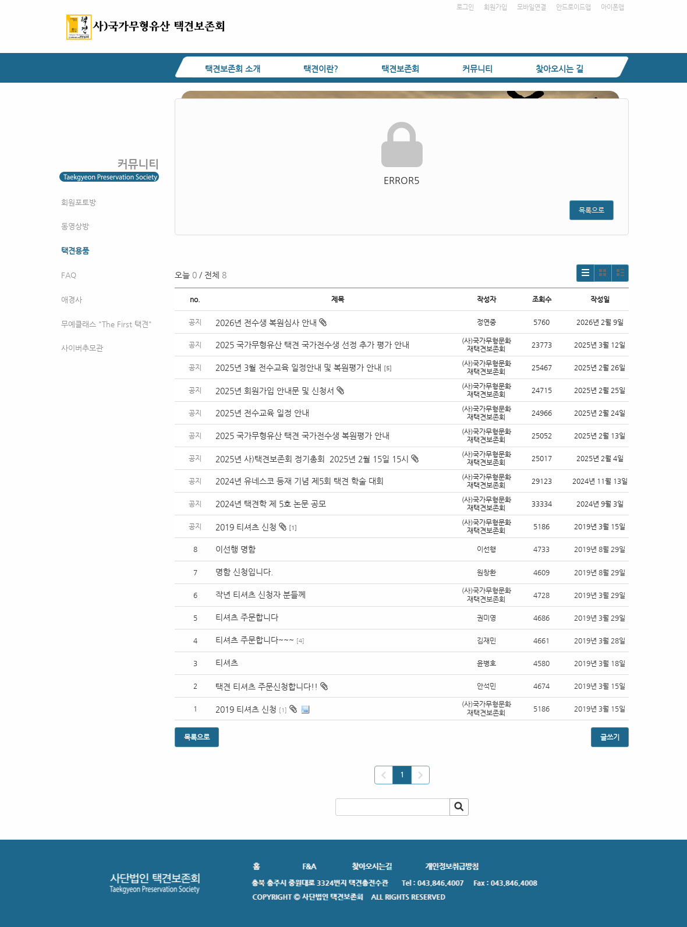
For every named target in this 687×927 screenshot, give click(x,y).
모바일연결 (531, 7)
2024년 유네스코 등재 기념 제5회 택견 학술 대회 (299, 481)
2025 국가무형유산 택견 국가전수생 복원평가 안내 (302, 435)
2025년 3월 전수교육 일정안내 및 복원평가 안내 (298, 367)
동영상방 (75, 226)
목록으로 (591, 210)
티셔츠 (226, 662)
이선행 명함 (235, 549)
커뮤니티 (477, 68)
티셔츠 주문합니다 (246, 617)
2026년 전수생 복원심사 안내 (271, 322)
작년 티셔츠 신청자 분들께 (260, 594)
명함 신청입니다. (244, 571)
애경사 (71, 299)
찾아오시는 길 (559, 68)
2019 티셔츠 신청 (250, 527)
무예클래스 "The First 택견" (106, 324)
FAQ (68, 275)
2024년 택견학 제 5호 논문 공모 (270, 503)
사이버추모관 (82, 348)
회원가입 (495, 7)
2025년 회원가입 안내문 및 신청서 (279, 390)
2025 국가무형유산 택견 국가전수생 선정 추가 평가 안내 (312, 344)
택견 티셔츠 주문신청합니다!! (266, 686)
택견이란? (320, 68)
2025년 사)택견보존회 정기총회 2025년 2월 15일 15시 (317, 459)
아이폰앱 (612, 7)
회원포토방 (78, 202)
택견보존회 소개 (232, 68)
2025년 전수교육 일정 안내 (263, 412)
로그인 (465, 7)
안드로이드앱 (573, 7)
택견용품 (75, 250)
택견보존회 (400, 68)
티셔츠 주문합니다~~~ (254, 640)
